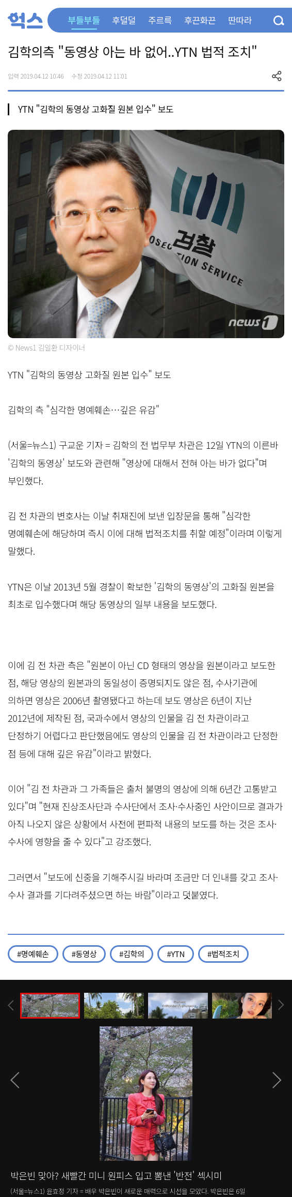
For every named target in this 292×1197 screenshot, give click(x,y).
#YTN (175, 953)
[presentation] (11, 1005)
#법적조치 (223, 953)
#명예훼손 (33, 953)
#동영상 (84, 953)
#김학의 (131, 953)
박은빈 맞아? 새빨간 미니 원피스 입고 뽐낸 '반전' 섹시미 (116, 1175)
